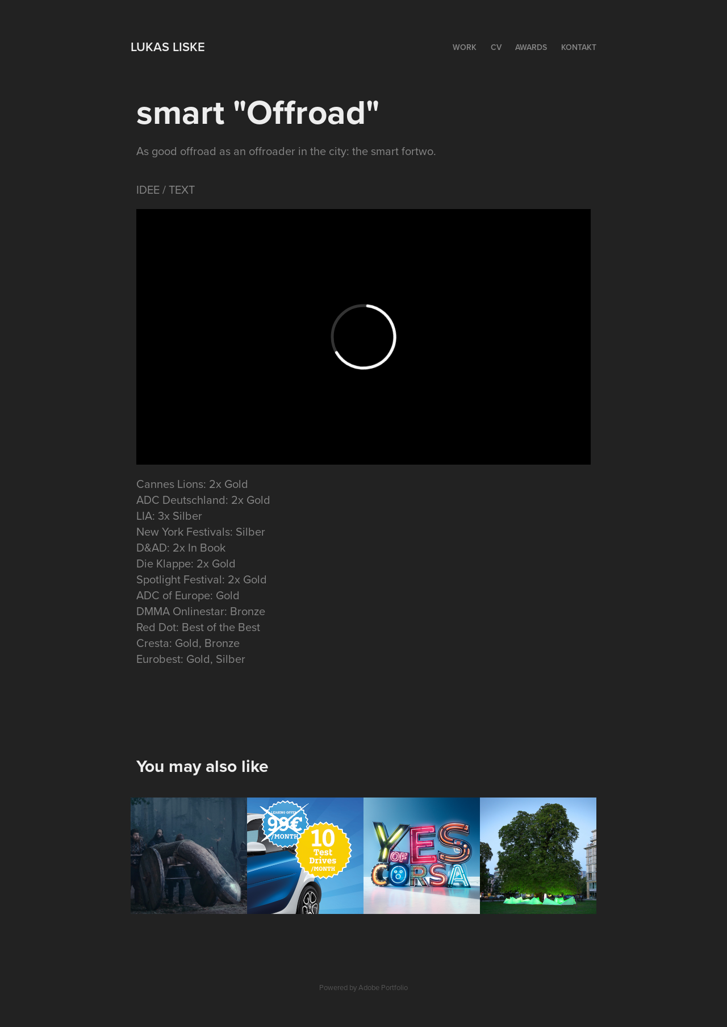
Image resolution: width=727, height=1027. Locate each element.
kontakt (578, 47)
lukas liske (168, 46)
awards (531, 47)
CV (496, 47)
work (465, 47)
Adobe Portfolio (383, 987)
